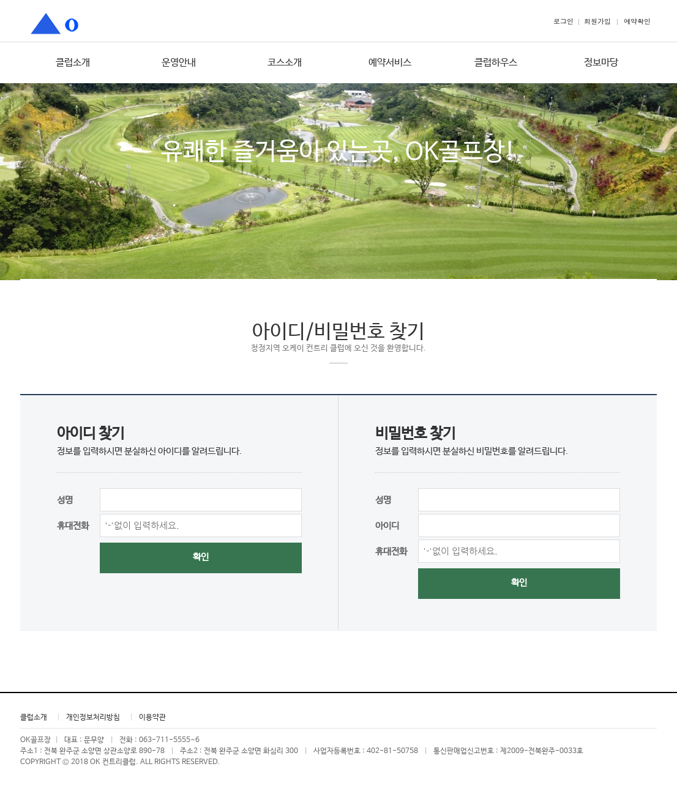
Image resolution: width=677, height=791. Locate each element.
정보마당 (601, 63)
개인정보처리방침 (93, 717)
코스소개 (284, 63)
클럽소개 (73, 63)
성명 (65, 500)
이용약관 (152, 717)
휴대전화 (73, 526)
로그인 (563, 21)
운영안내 (179, 63)
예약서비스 (389, 63)
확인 (201, 557)
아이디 (387, 526)
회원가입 (597, 21)
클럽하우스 (495, 63)
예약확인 (637, 21)
